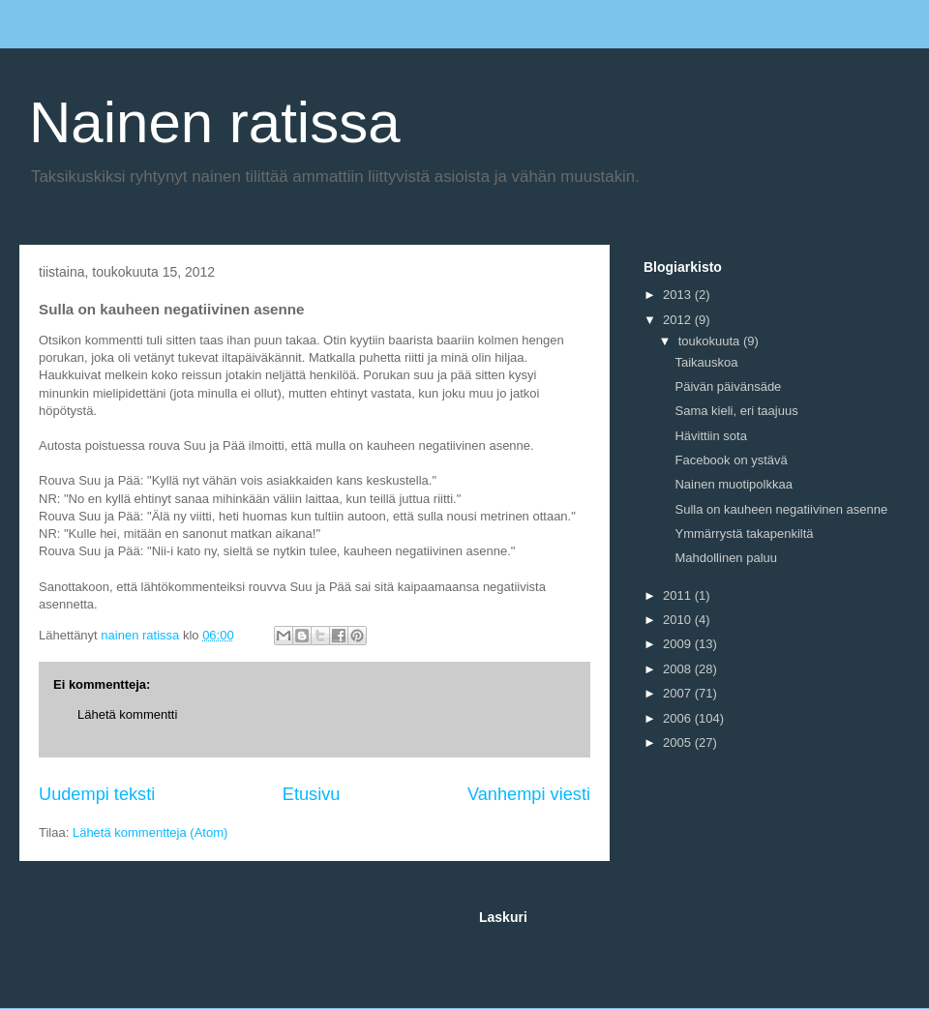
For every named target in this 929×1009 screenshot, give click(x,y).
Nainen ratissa (215, 122)
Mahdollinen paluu (725, 557)
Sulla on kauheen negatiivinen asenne (780, 509)
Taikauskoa (705, 362)
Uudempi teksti (97, 794)
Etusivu (312, 794)
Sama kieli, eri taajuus (735, 410)
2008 (679, 669)
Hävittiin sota (710, 436)
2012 (679, 319)
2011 (679, 595)
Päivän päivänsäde (727, 386)
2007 (679, 693)
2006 (679, 718)
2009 (679, 644)
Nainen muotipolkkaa (733, 484)
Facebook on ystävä (730, 460)
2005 (679, 742)
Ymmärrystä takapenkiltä (743, 533)
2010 (679, 619)
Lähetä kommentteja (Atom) (150, 832)
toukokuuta (710, 341)
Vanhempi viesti (528, 794)
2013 (679, 294)
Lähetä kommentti (127, 714)
